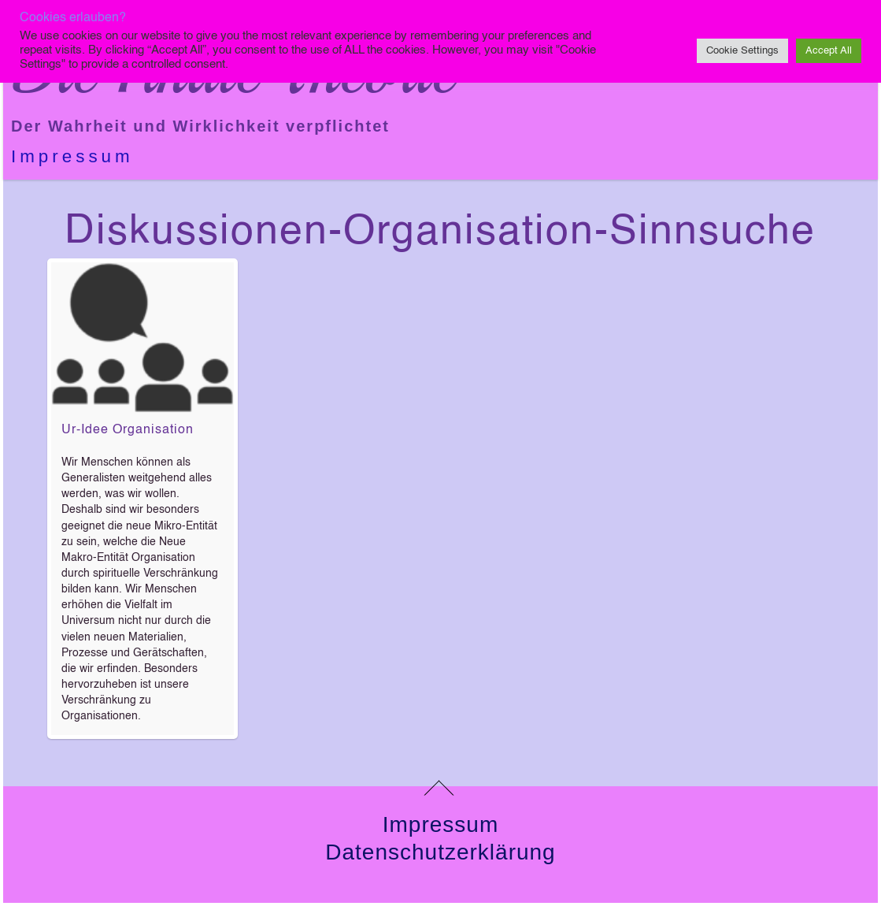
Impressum (72, 156)
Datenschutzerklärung (440, 852)
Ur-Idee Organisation (127, 430)
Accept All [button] (828, 51)
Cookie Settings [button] (742, 51)
